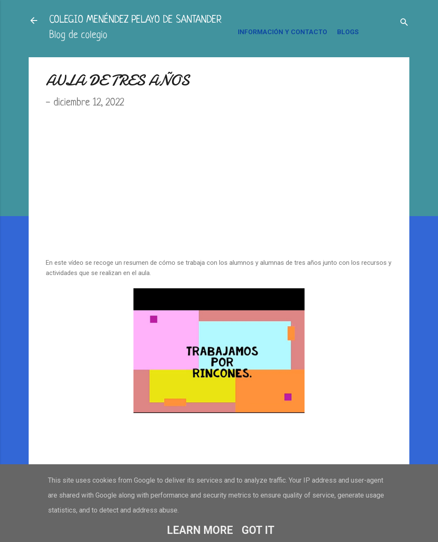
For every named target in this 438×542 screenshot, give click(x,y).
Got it (258, 530)
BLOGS (348, 32)
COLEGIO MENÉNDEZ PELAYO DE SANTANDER (135, 20)
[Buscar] (404, 23)
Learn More (200, 530)
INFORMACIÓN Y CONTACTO (282, 32)
